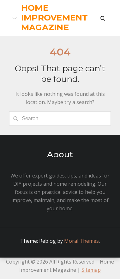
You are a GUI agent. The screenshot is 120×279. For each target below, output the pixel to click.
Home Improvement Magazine (54, 17)
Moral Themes (81, 240)
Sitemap (91, 269)
